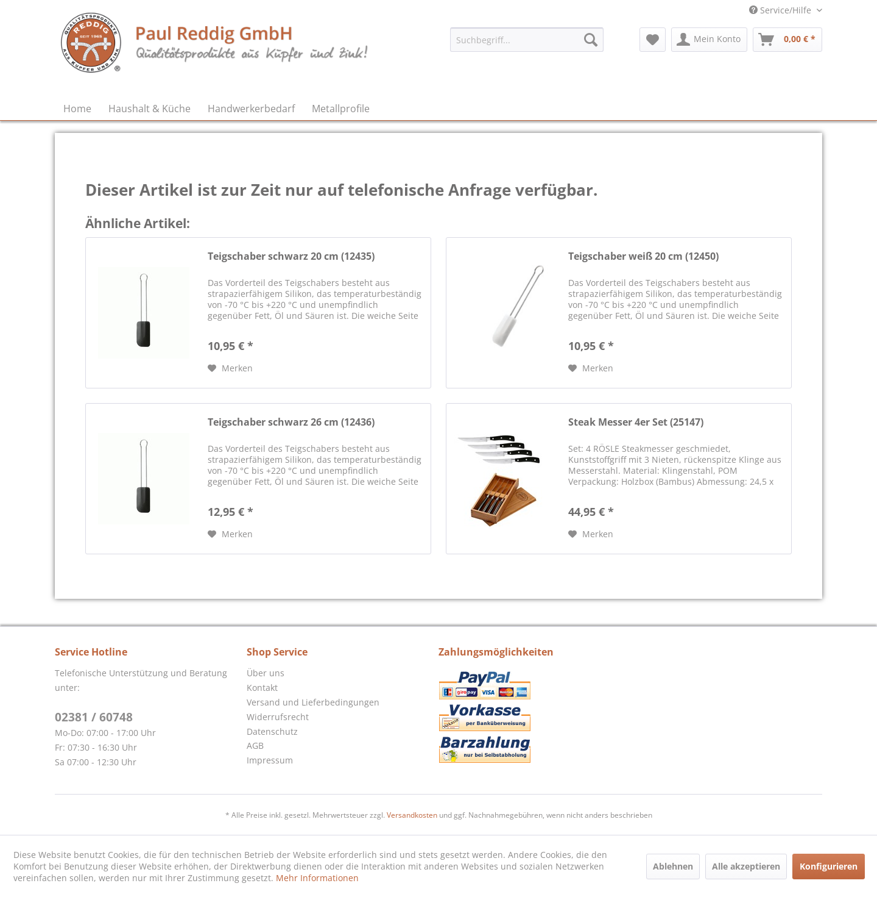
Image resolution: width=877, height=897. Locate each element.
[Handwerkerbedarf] (251, 108)
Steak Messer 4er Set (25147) (635, 422)
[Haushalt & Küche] (149, 108)
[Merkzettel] (652, 39)
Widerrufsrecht (278, 717)
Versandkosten (412, 815)
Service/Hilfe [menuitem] (781, 10)
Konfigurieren (829, 866)
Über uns (265, 673)
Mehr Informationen (317, 878)
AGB (255, 745)
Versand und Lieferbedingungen (313, 702)
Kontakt (262, 687)
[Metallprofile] (340, 108)
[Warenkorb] (787, 39)
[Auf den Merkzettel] (230, 368)
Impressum (270, 760)
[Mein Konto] (709, 39)
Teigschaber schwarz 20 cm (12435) (291, 256)
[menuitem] (527, 39)
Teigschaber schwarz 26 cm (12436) (291, 422)
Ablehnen (673, 866)
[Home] (77, 108)
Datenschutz (272, 731)
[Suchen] (591, 39)
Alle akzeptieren (746, 866)
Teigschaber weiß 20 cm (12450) (643, 256)
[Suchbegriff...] (527, 39)
